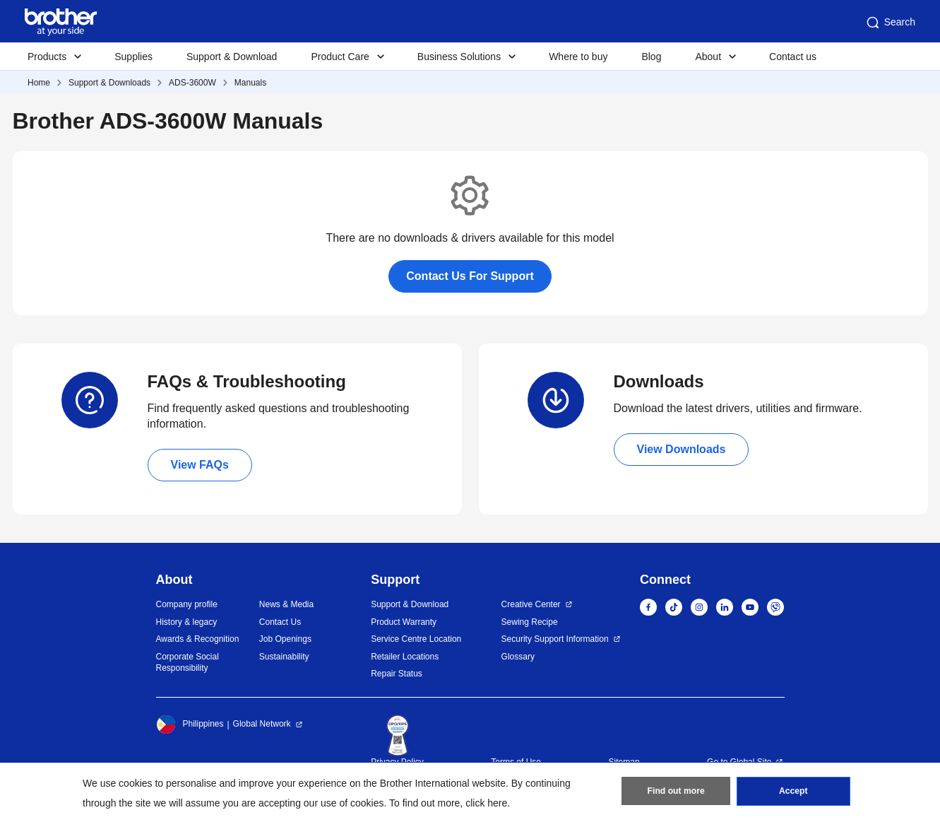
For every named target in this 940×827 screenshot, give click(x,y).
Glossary (518, 657)
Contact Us (280, 622)
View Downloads (681, 449)
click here (486, 803)
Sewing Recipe (529, 622)
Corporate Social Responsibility (187, 663)
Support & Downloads (109, 83)
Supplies (133, 56)
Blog (651, 56)
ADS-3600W (192, 83)
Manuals (250, 83)
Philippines (190, 724)
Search (889, 22)
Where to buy (578, 56)
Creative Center (531, 604)
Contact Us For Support (469, 276)
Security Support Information (555, 639)
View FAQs (200, 465)
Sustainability (284, 657)
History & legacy (187, 622)
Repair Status (396, 674)
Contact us (792, 56)
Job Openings (285, 639)
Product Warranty (403, 622)
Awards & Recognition (197, 639)
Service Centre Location (416, 639)
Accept (793, 792)
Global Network (262, 724)
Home (39, 83)
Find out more (676, 792)
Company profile (187, 604)
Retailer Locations (405, 657)
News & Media (286, 604)
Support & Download (231, 56)
